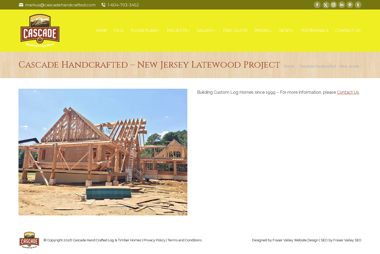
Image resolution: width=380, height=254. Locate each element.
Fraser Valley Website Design (296, 240)
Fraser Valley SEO (347, 240)
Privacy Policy (154, 240)
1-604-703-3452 (123, 4)
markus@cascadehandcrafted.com (60, 4)
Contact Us (348, 92)
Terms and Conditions (185, 240)
